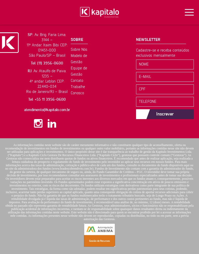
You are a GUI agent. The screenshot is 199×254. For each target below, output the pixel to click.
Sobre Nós (79, 50)
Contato (77, 81)
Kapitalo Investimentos (99, 12)
